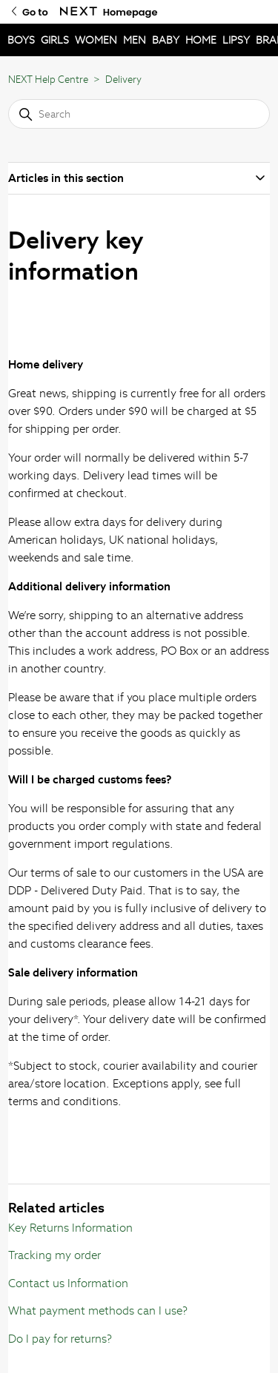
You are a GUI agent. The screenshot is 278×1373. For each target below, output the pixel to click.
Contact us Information (68, 1283)
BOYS (21, 40)
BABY (165, 40)
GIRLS (55, 40)
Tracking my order (54, 1255)
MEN (134, 40)
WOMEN (96, 40)
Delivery (123, 79)
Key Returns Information (70, 1228)
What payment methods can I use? (98, 1310)
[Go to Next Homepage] (78, 11)
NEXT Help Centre (48, 79)
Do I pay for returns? (60, 1339)
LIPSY (236, 40)
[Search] (139, 114)
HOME (200, 40)
